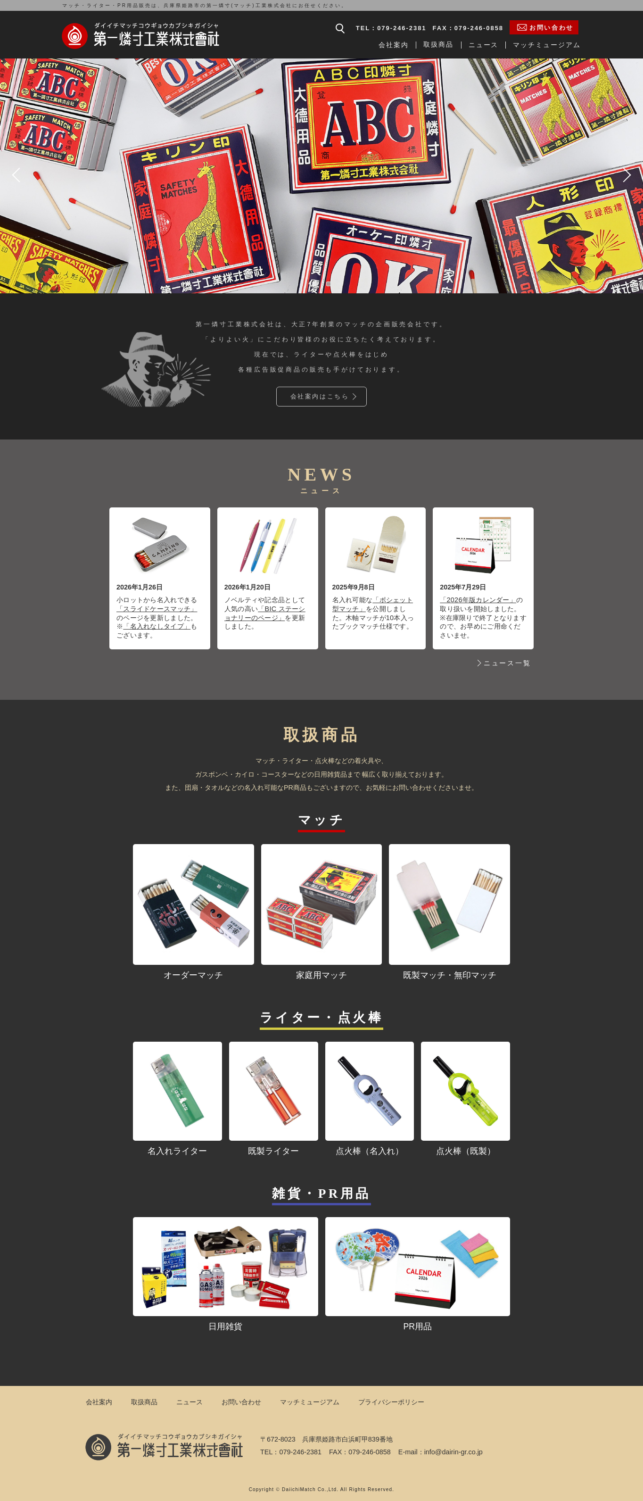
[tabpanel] (321, 175)
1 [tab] (314, 284)
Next (626, 175)
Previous (17, 175)
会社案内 (394, 45)
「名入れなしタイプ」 (156, 626)
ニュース (484, 45)
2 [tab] (328, 284)
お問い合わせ (241, 1402)
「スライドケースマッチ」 (156, 609)
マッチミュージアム (547, 45)
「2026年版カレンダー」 (478, 600)
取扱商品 (438, 44)
